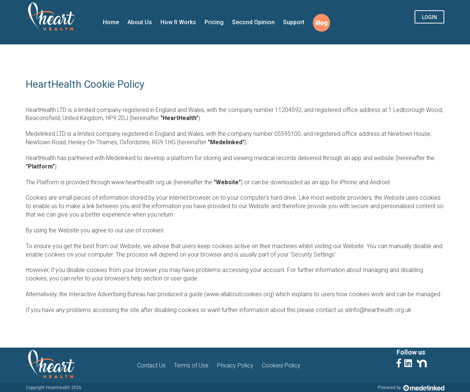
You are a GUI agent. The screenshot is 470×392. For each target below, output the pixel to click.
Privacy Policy (235, 365)
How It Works (178, 22)
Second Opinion (253, 22)
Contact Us (151, 365)
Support (293, 22)
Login (429, 17)
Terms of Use (191, 365)
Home (111, 22)
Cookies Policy (281, 365)
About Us (139, 22)
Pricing (214, 22)
